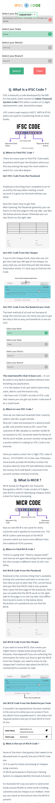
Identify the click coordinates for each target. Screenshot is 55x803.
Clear (39, 71)
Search (16, 71)
